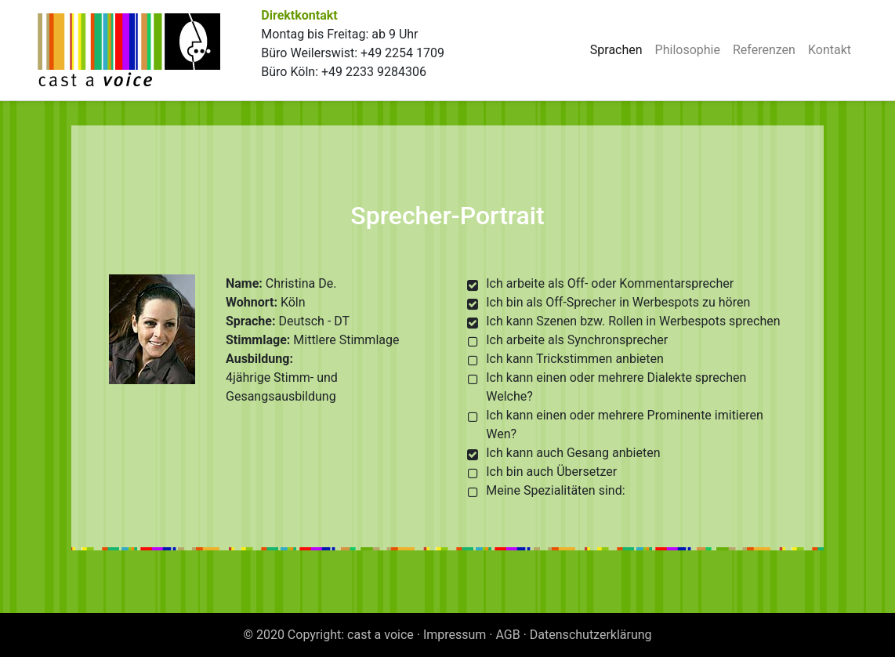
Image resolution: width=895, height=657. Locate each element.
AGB (508, 634)
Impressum (455, 634)
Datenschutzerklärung (591, 634)
